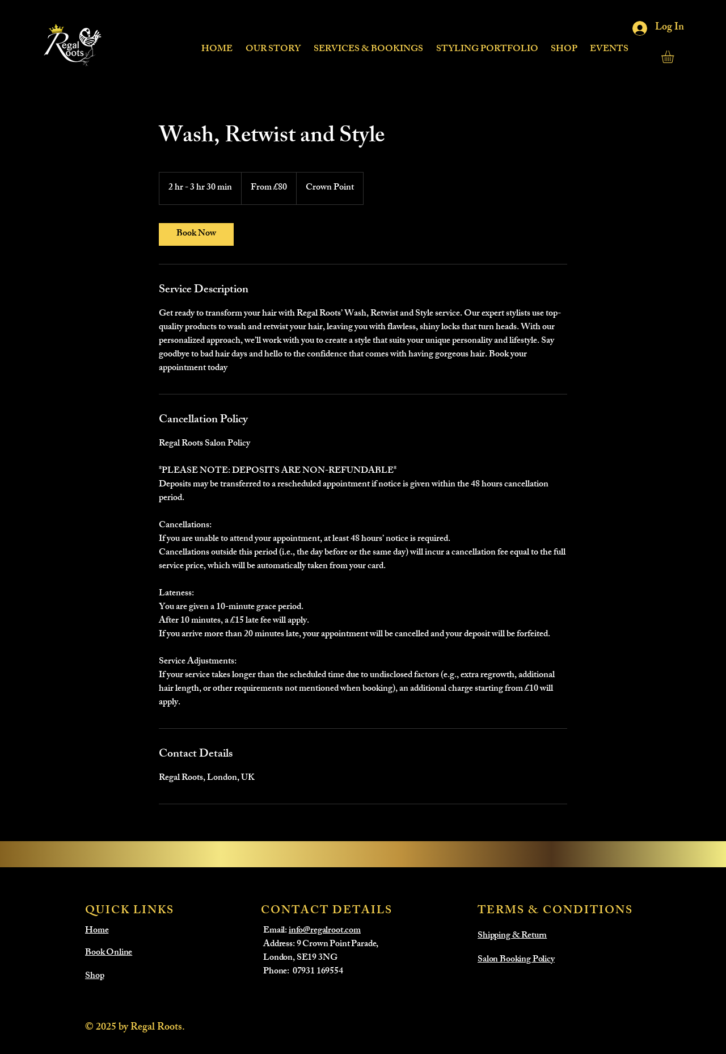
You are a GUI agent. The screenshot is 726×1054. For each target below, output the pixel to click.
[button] (368, 44)
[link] (196, 234)
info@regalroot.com (325, 931)
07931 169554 (318, 972)
